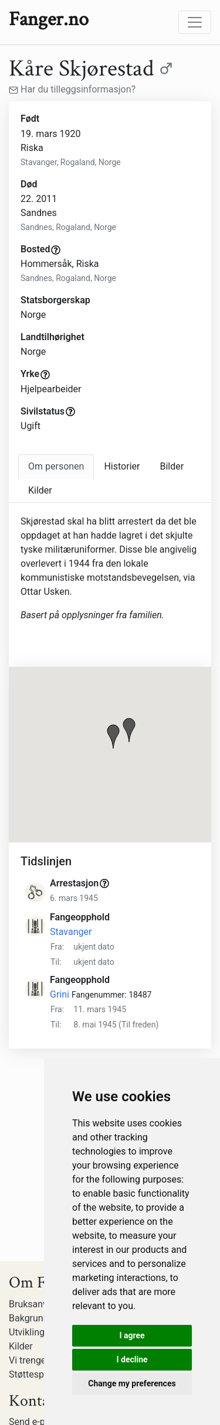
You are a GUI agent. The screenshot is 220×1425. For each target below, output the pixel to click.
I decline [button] (131, 1359)
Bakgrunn (29, 1318)
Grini (59, 994)
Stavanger (71, 931)
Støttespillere (36, 1374)
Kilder (21, 1346)
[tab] (56, 466)
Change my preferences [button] (131, 1383)
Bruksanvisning (41, 1304)
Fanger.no (49, 19)
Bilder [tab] (172, 466)
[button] (113, 736)
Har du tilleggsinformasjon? (72, 89)
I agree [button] (131, 1335)
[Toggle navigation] (194, 22)
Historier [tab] (122, 466)
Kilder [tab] (40, 490)
